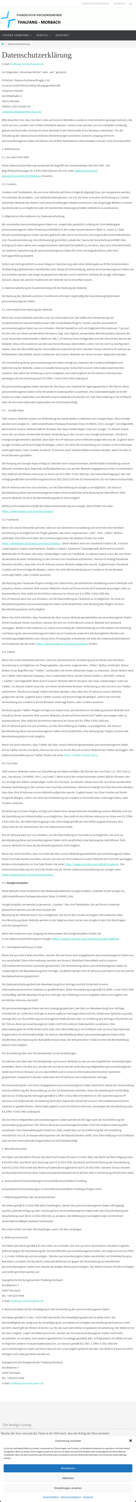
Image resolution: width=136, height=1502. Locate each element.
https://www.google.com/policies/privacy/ (27, 511)
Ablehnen (68, 1478)
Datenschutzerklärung (71, 1497)
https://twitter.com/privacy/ (81, 755)
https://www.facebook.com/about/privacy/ (62, 643)
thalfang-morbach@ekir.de (27, 64)
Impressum (88, 1497)
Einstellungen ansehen (68, 1488)
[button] (130, 1440)
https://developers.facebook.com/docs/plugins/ (31, 543)
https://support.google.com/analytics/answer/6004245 (85, 938)
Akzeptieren (68, 1468)
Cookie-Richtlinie (51, 1497)
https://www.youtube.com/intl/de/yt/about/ (92, 864)
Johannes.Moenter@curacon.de (21, 111)
